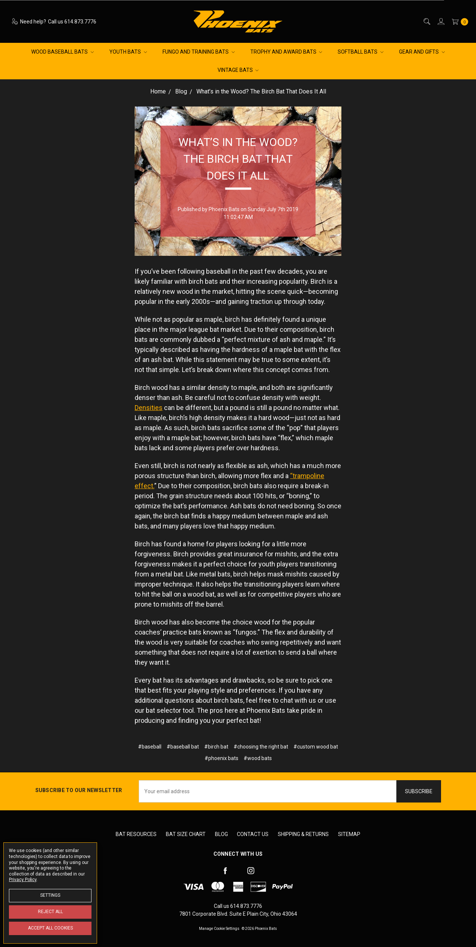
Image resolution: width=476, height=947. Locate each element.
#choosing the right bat (261, 747)
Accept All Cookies (50, 928)
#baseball (149, 747)
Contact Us (252, 834)
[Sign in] (440, 21)
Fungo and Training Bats (199, 52)
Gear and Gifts (422, 52)
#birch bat (216, 747)
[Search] (426, 21)
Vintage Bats (238, 70)
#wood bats (258, 758)
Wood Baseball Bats (62, 52)
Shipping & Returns (303, 834)
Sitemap (349, 834)
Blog (221, 834)
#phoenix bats (221, 758)
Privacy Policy (22, 879)
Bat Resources (136, 834)
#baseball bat (183, 747)
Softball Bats (360, 52)
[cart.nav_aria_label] (458, 21)
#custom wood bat (315, 747)
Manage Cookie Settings (219, 929)
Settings (50, 895)
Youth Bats (128, 52)
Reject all (50, 911)
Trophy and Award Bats (286, 52)
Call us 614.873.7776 (238, 906)
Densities (149, 407)
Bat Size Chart (186, 834)
